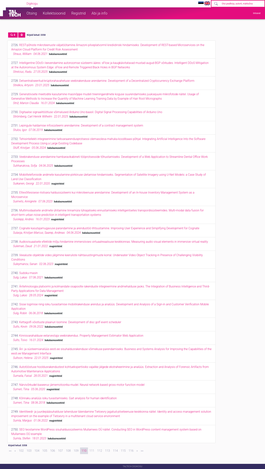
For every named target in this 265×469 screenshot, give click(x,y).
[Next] (137, 450)
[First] (10, 450)
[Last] (142, 450)
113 (107, 450)
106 (52, 450)
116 (131, 450)
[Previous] (15, 450)
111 (91, 450)
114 (115, 450)
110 (84, 450)
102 (21, 450)
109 (76, 450)
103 (29, 450)
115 (123, 450)
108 (68, 450)
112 (99, 450)
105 (44, 450)
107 (60, 450)
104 (36, 450)
